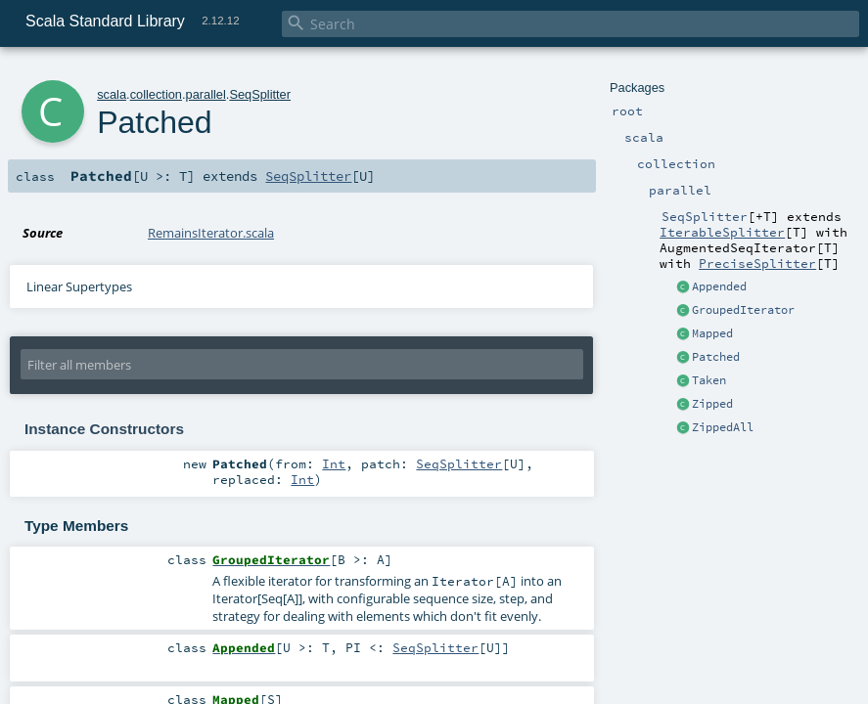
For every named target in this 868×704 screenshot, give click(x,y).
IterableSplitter (722, 232)
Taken (709, 380)
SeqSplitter (260, 94)
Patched (716, 357)
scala (111, 94)
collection (156, 94)
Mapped (712, 333)
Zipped (712, 404)
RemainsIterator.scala (211, 233)
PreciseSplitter (757, 263)
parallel (206, 94)
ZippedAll (723, 427)
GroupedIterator (743, 310)
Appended (719, 286)
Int (333, 463)
